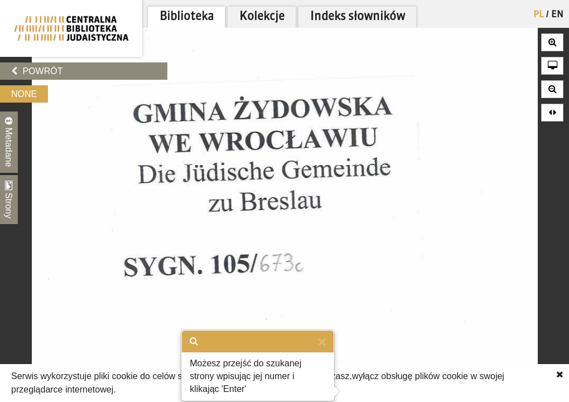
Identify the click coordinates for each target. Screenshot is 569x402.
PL (538, 15)
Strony (9, 200)
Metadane (9, 142)
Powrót (36, 71)
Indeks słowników (357, 17)
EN (557, 15)
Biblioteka (187, 17)
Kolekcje (261, 17)
